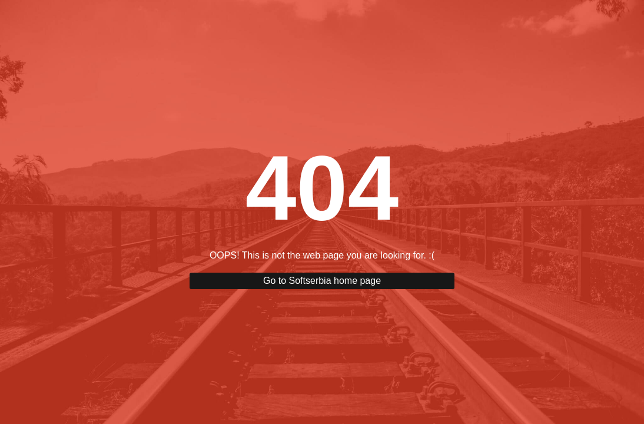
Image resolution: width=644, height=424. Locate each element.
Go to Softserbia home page (322, 281)
